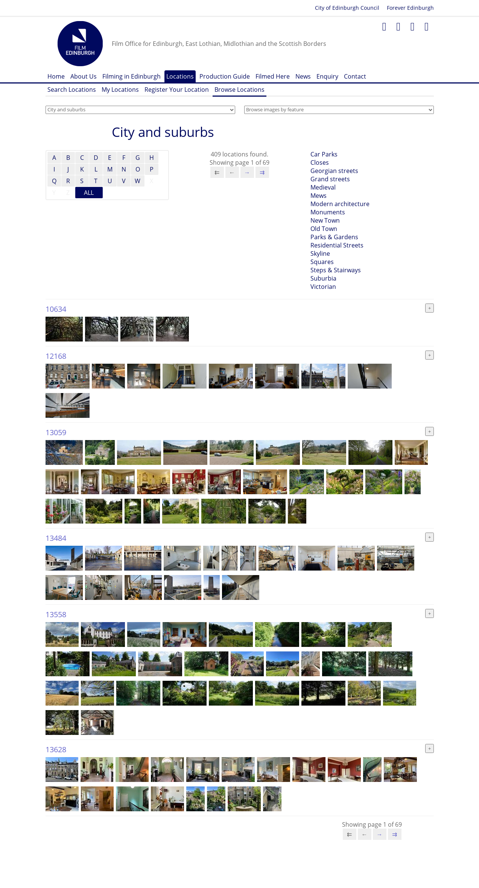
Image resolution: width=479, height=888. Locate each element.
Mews (318, 195)
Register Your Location (176, 89)
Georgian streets (334, 171)
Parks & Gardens (334, 237)
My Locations (120, 89)
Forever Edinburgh (410, 7)
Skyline (320, 253)
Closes (319, 162)
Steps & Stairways (335, 270)
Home (56, 76)
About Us (83, 76)
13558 (56, 614)
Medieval (323, 187)
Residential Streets (336, 245)
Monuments (327, 212)
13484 (56, 538)
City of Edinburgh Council (347, 7)
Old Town (323, 229)
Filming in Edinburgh (131, 76)
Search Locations (71, 89)
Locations (180, 76)
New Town (325, 220)
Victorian (323, 286)
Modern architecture (340, 204)
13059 (56, 432)
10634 (56, 309)
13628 (56, 749)
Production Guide (224, 76)
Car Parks (324, 154)
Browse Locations (239, 89)
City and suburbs (163, 132)
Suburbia (323, 278)
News (303, 76)
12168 (56, 356)
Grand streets (330, 179)
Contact (355, 76)
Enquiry (327, 76)
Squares (322, 262)
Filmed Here (272, 76)
